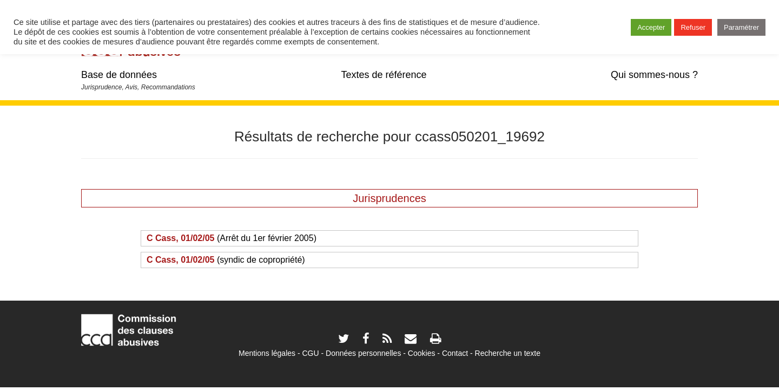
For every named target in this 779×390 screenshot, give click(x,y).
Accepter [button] (651, 27)
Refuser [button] (693, 27)
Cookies (421, 353)
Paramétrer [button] (741, 27)
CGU (310, 353)
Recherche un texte (507, 353)
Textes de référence (383, 74)
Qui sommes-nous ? (654, 74)
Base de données (119, 74)
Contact (455, 353)
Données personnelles (363, 353)
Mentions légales (267, 353)
